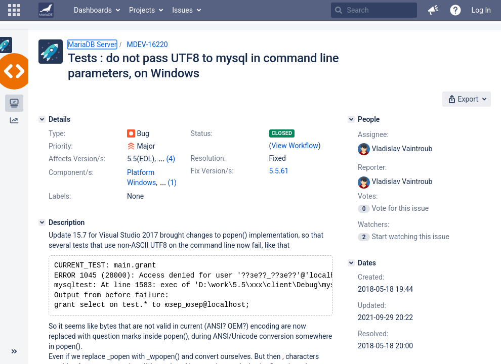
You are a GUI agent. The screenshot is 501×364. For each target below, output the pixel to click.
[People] (351, 119)
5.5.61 (279, 171)
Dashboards (93, 10)
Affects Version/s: (77, 159)
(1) (172, 182)
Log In (481, 10)
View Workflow (295, 146)
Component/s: (71, 172)
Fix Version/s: (212, 171)
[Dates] (351, 262)
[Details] (42, 119)
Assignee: (373, 134)
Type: (57, 133)
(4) (170, 159)
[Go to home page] (46, 10)
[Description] (42, 222)
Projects (142, 10)
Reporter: (372, 167)
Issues (182, 10)
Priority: (61, 146)
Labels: (60, 196)
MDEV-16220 (147, 44)
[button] (14, 10)
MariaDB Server (92, 44)
